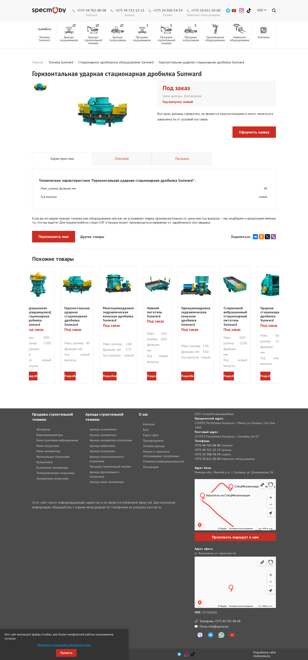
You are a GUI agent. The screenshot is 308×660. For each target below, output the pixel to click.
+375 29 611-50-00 (206, 10)
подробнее (32, 376)
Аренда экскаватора (103, 435)
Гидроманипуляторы (49, 435)
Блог (146, 430)
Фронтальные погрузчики (53, 457)
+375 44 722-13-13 (129, 10)
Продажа (182, 158)
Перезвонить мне (53, 236)
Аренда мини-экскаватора (107, 482)
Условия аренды (154, 446)
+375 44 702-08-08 (91, 10)
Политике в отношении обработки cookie (64, 645)
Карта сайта (150, 435)
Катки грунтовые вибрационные (57, 440)
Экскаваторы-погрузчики (52, 478)
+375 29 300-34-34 (167, 10)
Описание (122, 158)
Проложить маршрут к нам (235, 537)
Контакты (149, 424)
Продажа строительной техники (110, 466)
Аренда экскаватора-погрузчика (111, 440)
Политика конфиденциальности (163, 461)
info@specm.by (219, 626)
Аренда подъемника (103, 429)
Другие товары (92, 237)
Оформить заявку (254, 132)
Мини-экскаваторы (48, 451)
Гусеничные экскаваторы (52, 467)
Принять (66, 653)
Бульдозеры (44, 462)
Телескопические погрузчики (55, 473)
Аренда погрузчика (102, 451)
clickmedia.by (261, 656)
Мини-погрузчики (47, 446)
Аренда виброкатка (102, 446)
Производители (153, 441)
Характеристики (62, 158)
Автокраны (43, 429)
